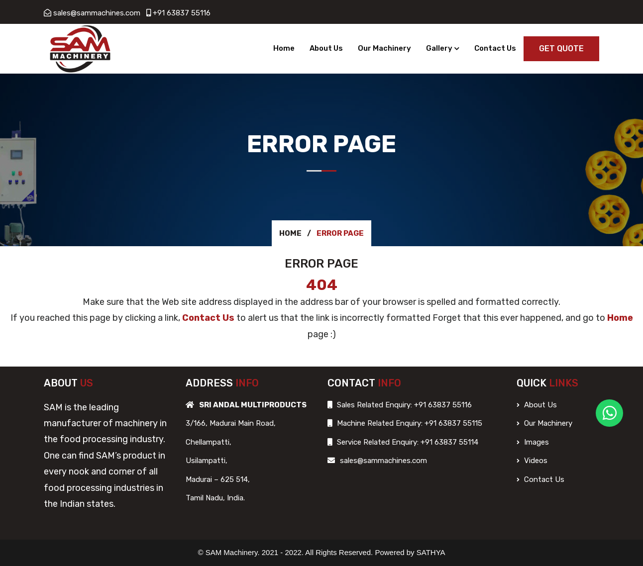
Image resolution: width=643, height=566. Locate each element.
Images (533, 442)
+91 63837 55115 (452, 423)
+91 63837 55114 (448, 442)
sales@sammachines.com (96, 12)
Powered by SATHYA (410, 552)
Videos (532, 460)
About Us (326, 48)
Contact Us (495, 48)
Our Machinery (384, 48)
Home (284, 48)
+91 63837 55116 (182, 12)
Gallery (439, 48)
